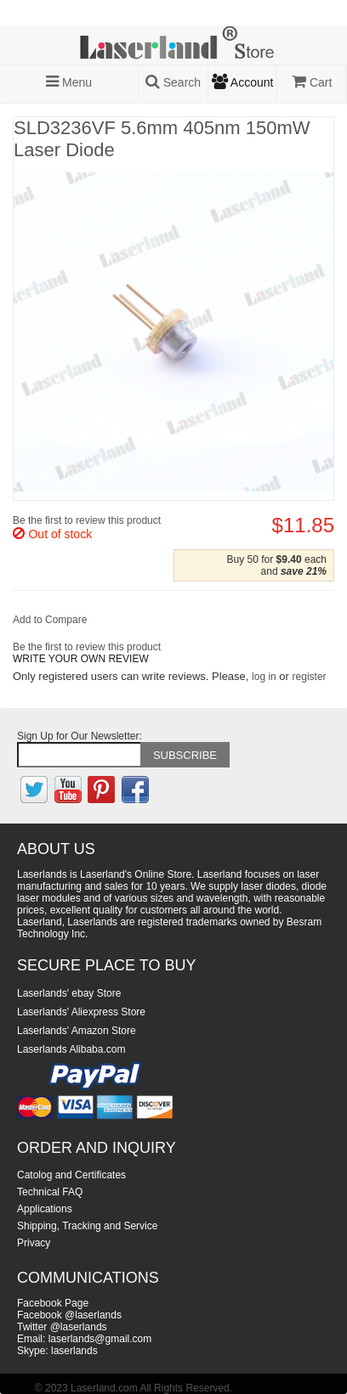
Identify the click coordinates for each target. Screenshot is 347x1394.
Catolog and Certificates (71, 1175)
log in (264, 677)
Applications (44, 1209)
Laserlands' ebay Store (69, 993)
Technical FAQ (49, 1192)
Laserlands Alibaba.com (71, 1049)
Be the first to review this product (87, 520)
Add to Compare (50, 620)
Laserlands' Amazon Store (76, 1031)
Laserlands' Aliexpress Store (81, 1012)
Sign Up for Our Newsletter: (79, 736)
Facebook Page (52, 1303)
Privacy (33, 1243)
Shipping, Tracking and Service (87, 1226)
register (310, 677)
